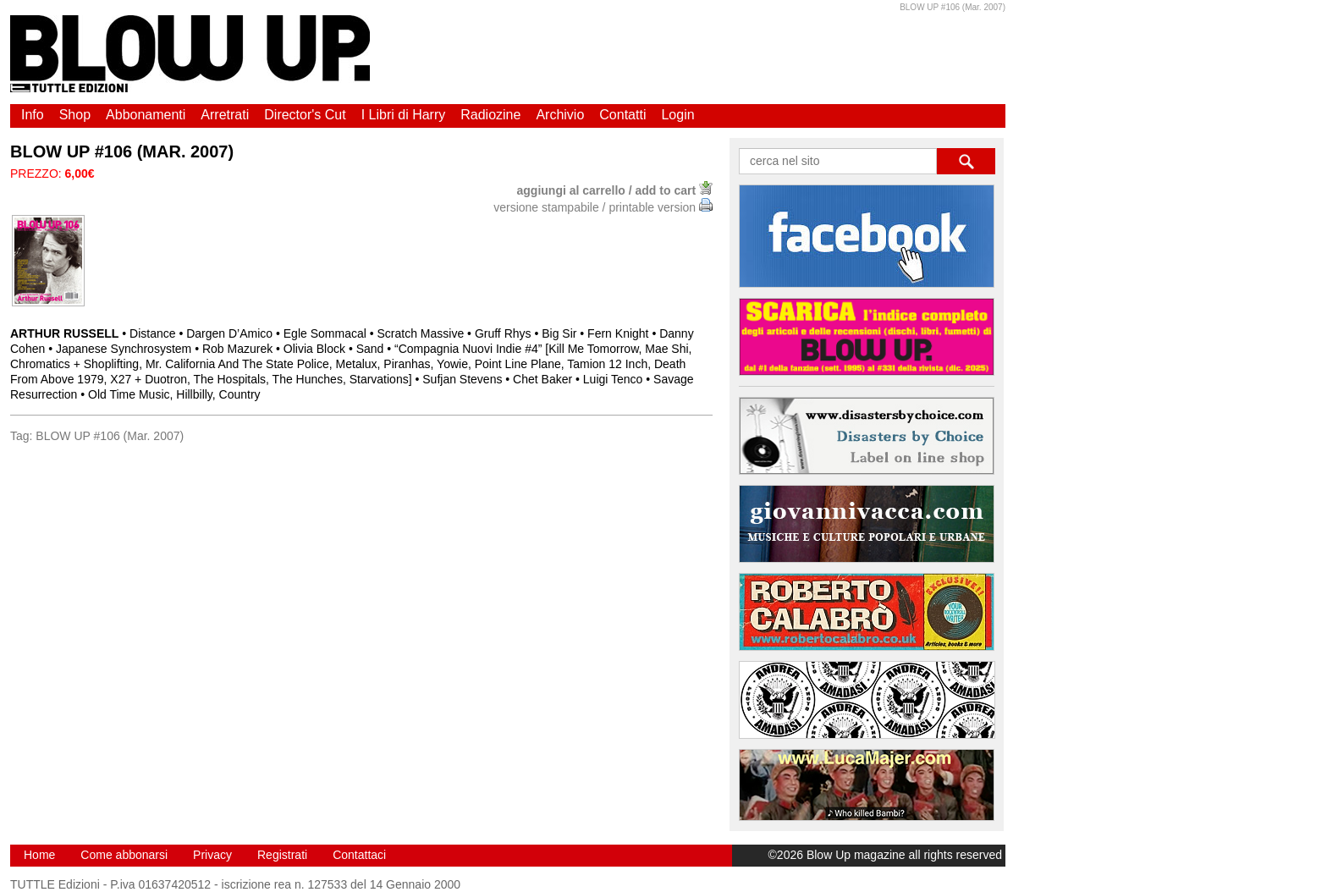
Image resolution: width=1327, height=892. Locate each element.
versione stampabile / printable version (603, 207)
